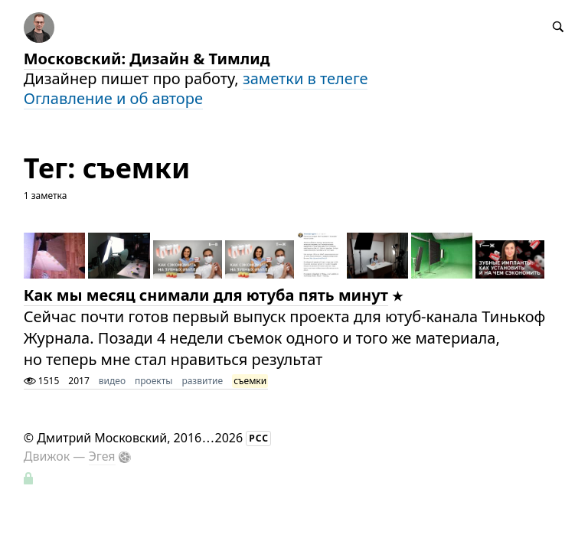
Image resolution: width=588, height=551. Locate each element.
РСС (259, 438)
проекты (153, 380)
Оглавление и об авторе (113, 98)
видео (112, 380)
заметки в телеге (305, 78)
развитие (202, 380)
